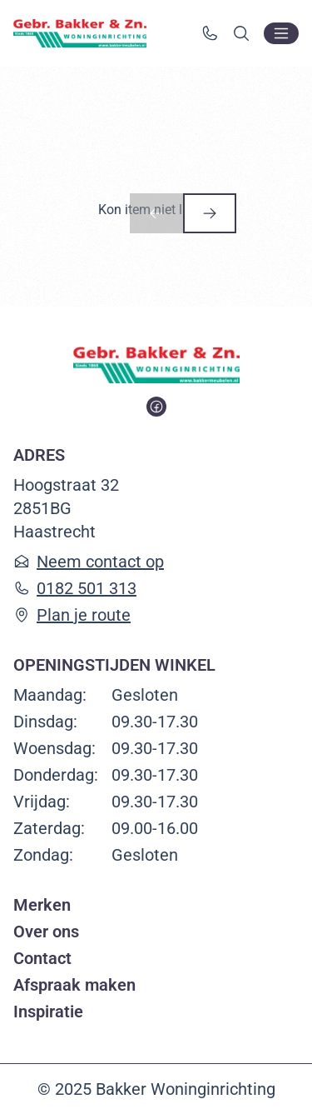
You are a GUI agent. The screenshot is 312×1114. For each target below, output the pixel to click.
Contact (42, 958)
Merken (42, 905)
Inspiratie (48, 1012)
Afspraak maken (74, 985)
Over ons (46, 932)
